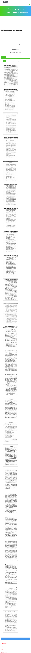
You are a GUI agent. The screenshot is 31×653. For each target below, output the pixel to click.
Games (2, 649)
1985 (14, 61)
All (4, 61)
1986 (19, 61)
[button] (29, 4)
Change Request (14, 638)
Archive (8, 12)
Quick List (2, 646)
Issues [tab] (3, 57)
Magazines (15, 12)
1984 (9, 61)
